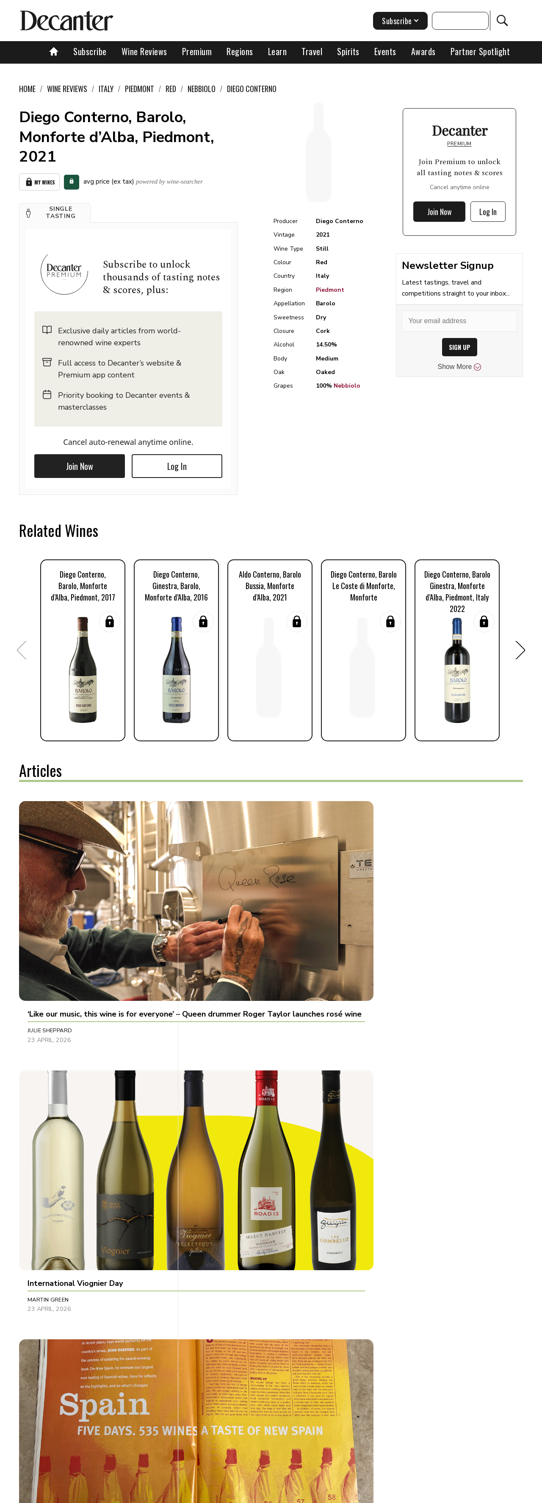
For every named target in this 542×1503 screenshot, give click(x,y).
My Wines (39, 181)
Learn (277, 51)
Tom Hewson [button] (47, 1108)
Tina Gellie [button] (376, 934)
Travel (311, 51)
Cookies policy (235, 1493)
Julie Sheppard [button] (50, 934)
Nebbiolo (347, 386)
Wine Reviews (144, 51)
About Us (113, 1493)
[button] (54, 210)
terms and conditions (345, 1493)
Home (27, 88)
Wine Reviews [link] (67, 88)
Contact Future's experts (171, 1493)
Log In (177, 464)
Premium (197, 51)
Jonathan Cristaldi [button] (389, 1108)
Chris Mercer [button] (214, 1108)
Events (385, 51)
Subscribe (90, 51)
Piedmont (330, 290)
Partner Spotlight (480, 51)
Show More (459, 367)
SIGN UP (459, 347)
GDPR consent (403, 1493)
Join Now (79, 464)
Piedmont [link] (139, 88)
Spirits (348, 51)
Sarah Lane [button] (211, 1283)
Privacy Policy (286, 1493)
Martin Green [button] (214, 934)
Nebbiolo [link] (202, 88)
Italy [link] (106, 88)
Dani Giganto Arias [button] (57, 1283)
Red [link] (171, 88)
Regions (240, 51)
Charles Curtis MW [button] (390, 1283)
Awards (423, 51)
